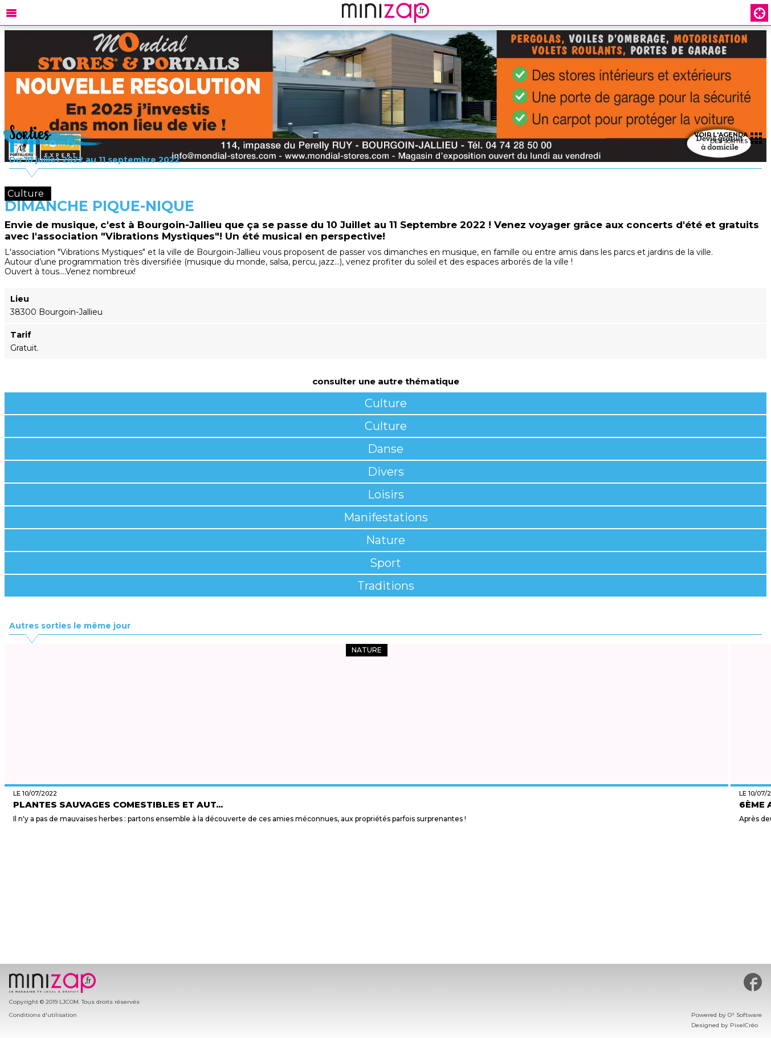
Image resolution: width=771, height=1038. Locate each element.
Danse (385, 449)
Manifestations (386, 517)
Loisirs (386, 494)
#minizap (753, 982)
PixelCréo (744, 1025)
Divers (386, 472)
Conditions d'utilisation (43, 1015)
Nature (385, 540)
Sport (385, 563)
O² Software (745, 1015)
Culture (386, 403)
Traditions (385, 586)
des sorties (728, 138)
